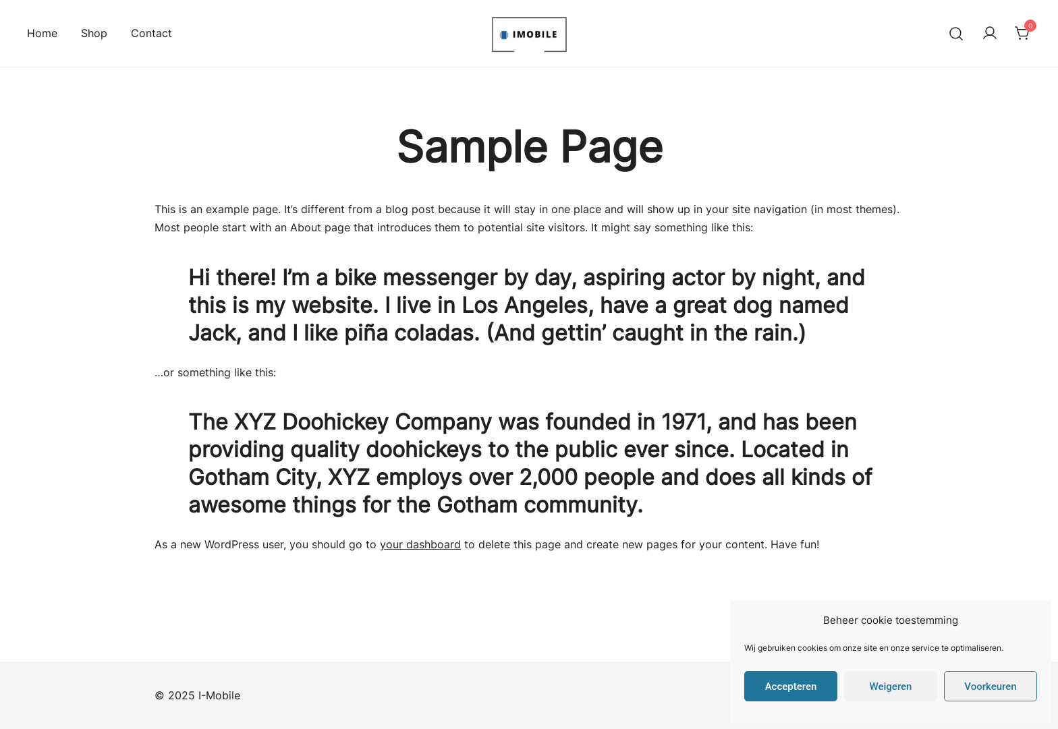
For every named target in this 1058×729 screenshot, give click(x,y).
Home (42, 33)
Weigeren (891, 686)
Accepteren (791, 686)
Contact (151, 33)
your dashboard (420, 544)
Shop (94, 33)
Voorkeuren (990, 686)
